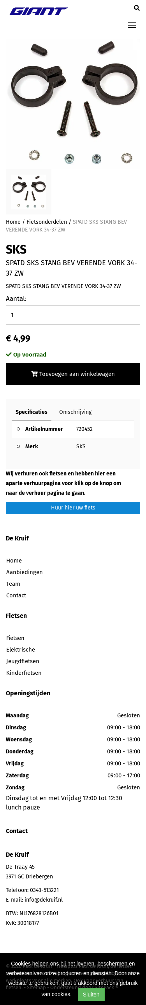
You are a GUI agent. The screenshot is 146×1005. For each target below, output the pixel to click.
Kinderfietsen (24, 672)
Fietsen (15, 638)
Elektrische (20, 649)
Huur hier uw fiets (73, 507)
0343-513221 (44, 890)
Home (13, 222)
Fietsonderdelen (46, 222)
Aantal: (16, 299)
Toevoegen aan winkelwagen (73, 373)
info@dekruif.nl (44, 900)
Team (13, 583)
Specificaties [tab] (31, 412)
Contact (16, 595)
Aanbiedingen (24, 572)
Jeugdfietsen (22, 661)
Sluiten (91, 994)
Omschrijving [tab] (75, 412)
